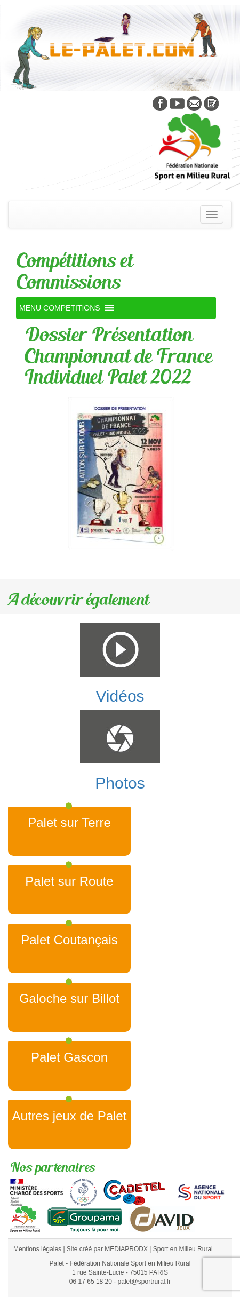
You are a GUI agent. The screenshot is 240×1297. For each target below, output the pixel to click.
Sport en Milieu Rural (183, 1249)
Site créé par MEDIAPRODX (107, 1249)
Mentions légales (37, 1249)
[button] (59, 308)
